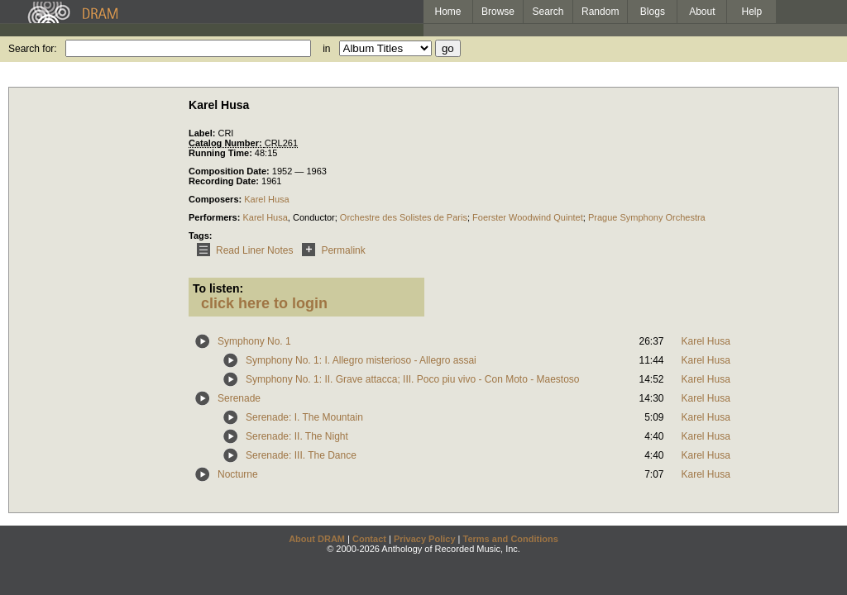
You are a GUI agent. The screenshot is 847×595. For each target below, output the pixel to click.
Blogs (652, 11)
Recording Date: (225, 181)
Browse (497, 11)
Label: (203, 133)
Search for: (32, 49)
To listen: (218, 288)
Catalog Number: (227, 143)
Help (752, 11)
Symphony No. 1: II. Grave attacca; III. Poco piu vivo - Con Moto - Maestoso (413, 379)
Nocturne (238, 474)
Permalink (330, 250)
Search (548, 11)
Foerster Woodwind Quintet (527, 217)
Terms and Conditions (510, 539)
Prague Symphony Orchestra (647, 217)
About (702, 11)
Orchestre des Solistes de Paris (403, 217)
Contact (369, 539)
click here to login (264, 303)
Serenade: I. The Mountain (304, 417)
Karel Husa (266, 199)
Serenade (239, 398)
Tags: (201, 235)
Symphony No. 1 (254, 341)
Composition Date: (230, 171)
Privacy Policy (425, 539)
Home (447, 11)
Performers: (215, 217)
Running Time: (222, 153)
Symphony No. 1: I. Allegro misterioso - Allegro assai (361, 360)
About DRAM (317, 539)
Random (600, 11)
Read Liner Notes (242, 250)
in (326, 49)
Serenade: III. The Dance (301, 455)
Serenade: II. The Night (297, 436)
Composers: (216, 199)
